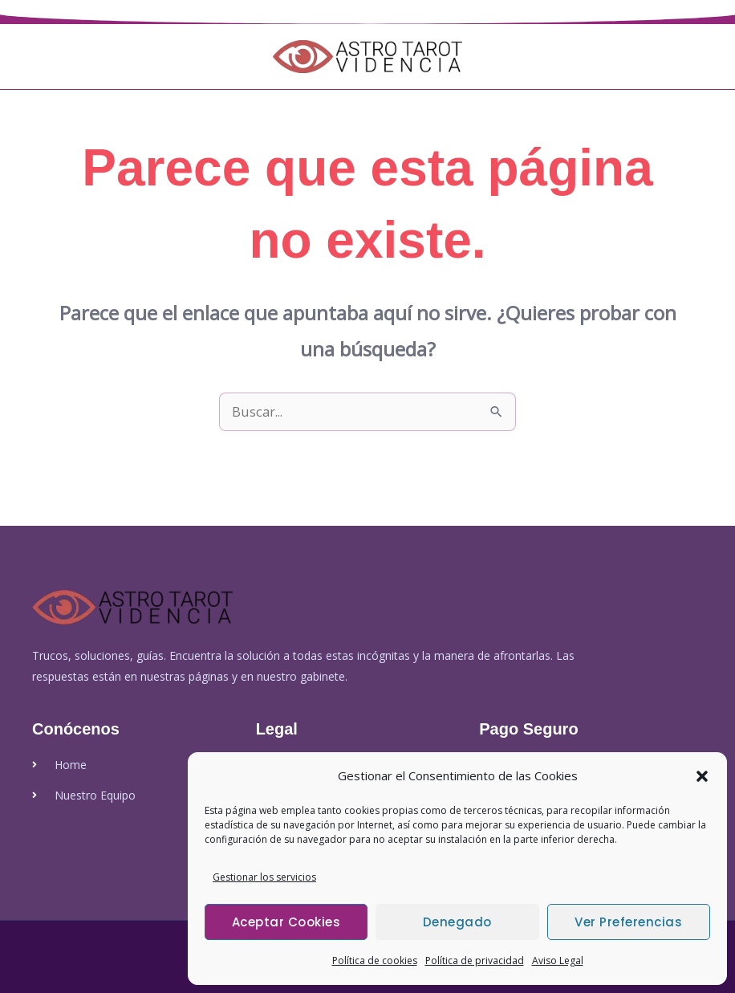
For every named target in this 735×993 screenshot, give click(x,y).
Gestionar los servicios (264, 877)
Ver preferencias (628, 922)
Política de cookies (374, 960)
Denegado (457, 922)
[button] (702, 776)
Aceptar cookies (286, 922)
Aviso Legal (557, 960)
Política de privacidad (474, 960)
